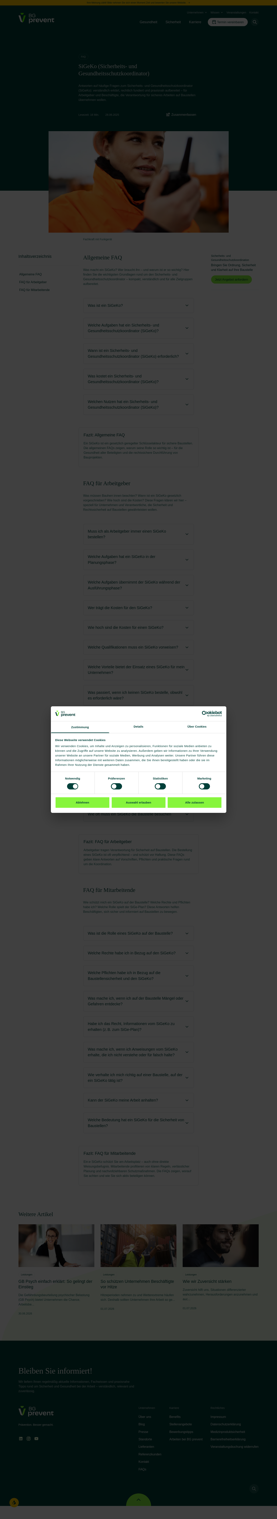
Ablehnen (82, 802)
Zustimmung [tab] (80, 727)
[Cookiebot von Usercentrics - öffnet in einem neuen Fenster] (205, 714)
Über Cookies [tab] (197, 726)
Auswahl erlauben (138, 802)
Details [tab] (138, 726)
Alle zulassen (194, 802)
